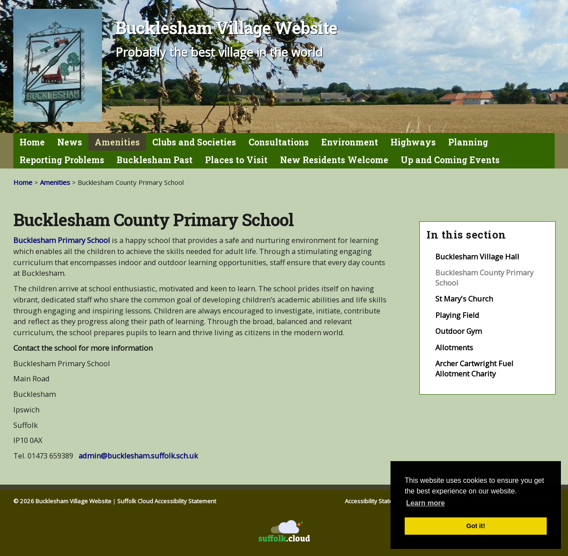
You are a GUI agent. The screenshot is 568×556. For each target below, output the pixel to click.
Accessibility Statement (376, 501)
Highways (413, 142)
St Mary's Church (464, 299)
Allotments (454, 347)
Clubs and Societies (194, 142)
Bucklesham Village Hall (477, 256)
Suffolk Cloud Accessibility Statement (166, 501)
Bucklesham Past (155, 159)
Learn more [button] (425, 503)
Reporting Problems (62, 159)
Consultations (278, 142)
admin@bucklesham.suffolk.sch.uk (139, 455)
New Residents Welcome (334, 159)
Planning (468, 142)
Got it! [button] (475, 525)
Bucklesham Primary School (61, 240)
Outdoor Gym (458, 331)
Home (32, 142)
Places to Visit (236, 159)
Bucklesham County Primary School (484, 277)
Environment (349, 142)
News (69, 142)
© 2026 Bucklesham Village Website (62, 501)
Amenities (117, 142)
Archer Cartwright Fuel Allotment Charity (474, 368)
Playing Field (457, 315)
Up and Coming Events (450, 159)
